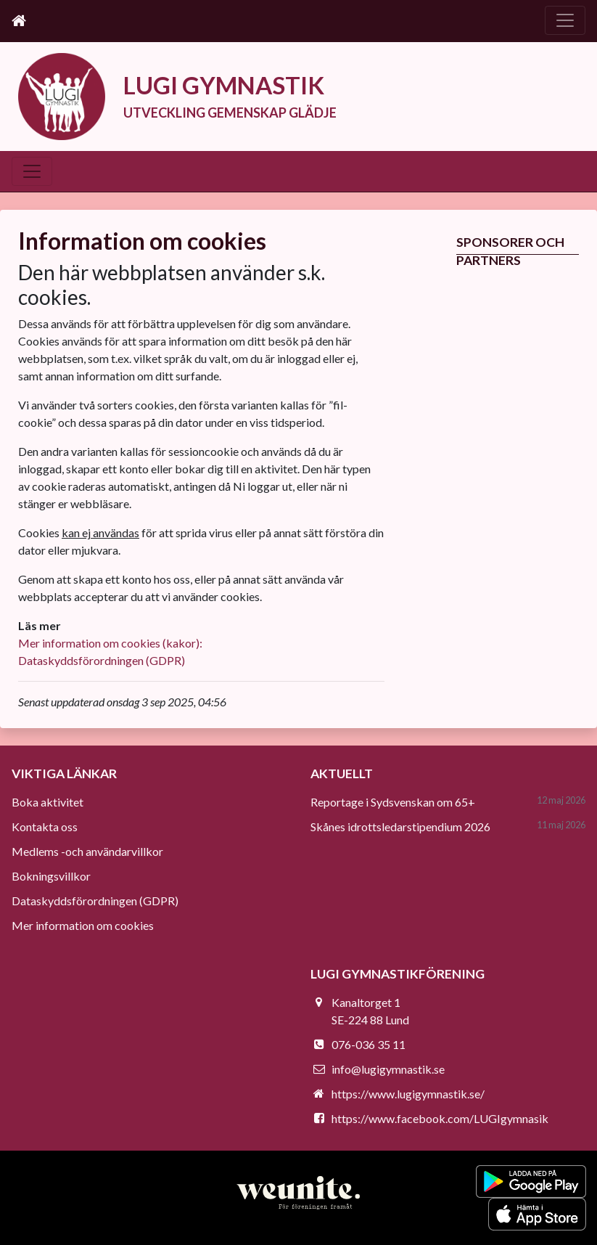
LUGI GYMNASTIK (223, 85)
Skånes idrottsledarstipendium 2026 (400, 826)
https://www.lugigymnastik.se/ (408, 1094)
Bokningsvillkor (51, 876)
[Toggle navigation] (565, 20)
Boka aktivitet (47, 802)
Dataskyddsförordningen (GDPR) (101, 660)
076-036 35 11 (368, 1044)
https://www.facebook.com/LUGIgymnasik (440, 1118)
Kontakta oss (45, 826)
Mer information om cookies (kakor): (110, 643)
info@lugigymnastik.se (388, 1069)
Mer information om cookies (83, 925)
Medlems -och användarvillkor (87, 851)
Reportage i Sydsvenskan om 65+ (392, 802)
